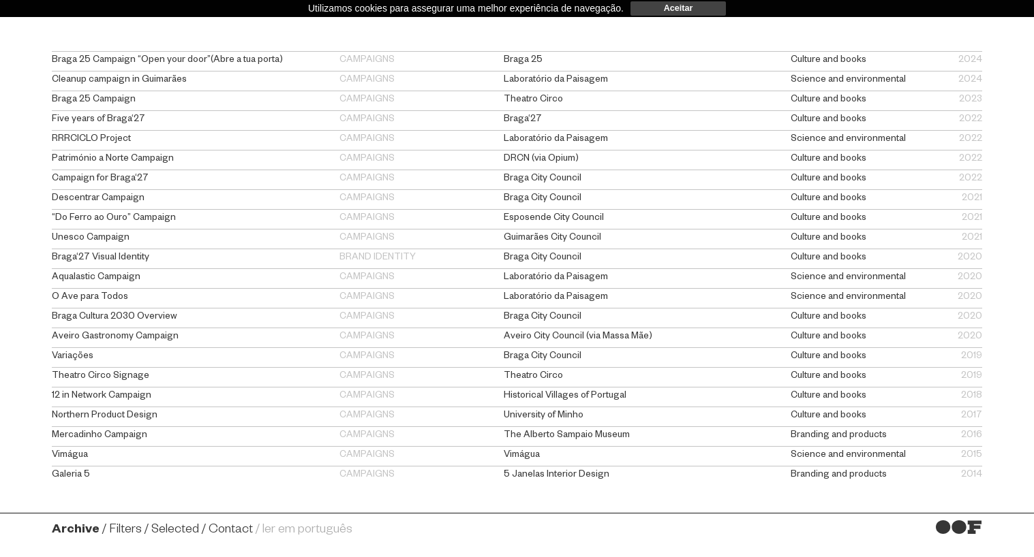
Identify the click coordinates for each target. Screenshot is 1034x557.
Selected (175, 530)
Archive (76, 530)
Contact (231, 530)
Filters (125, 530)
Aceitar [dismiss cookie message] (678, 8)
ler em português (307, 530)
